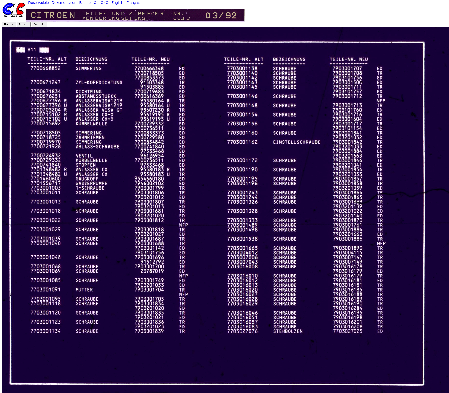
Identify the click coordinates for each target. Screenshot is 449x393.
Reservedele (38, 2)
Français (133, 2)
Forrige (9, 24)
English (117, 2)
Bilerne (85, 2)
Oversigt (40, 24)
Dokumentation (64, 2)
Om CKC (101, 2)
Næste (23, 24)
